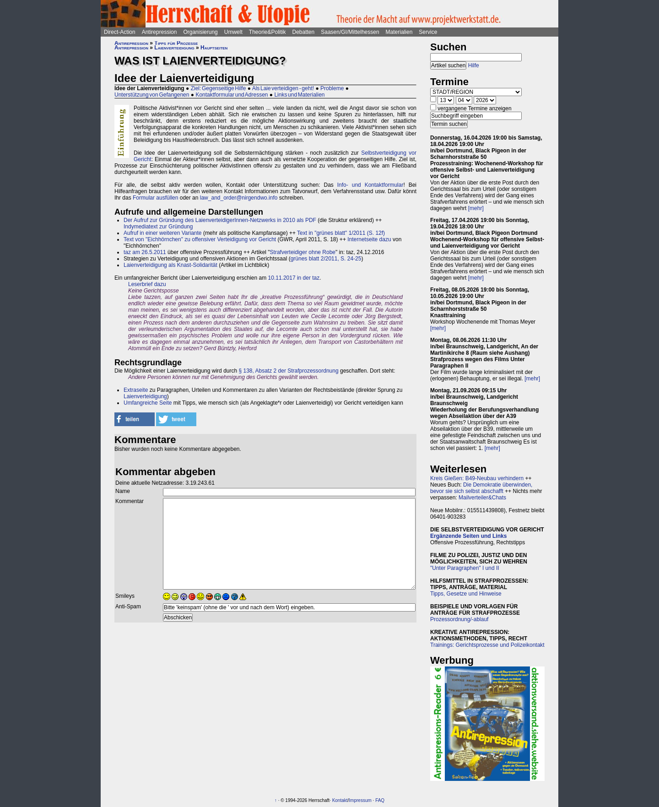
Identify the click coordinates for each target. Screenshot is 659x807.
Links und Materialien (299, 95)
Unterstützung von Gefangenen (151, 95)
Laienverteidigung (174, 47)
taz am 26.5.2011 (145, 252)
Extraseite (136, 390)
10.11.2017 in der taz (294, 278)
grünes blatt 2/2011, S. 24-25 (326, 258)
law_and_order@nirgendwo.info (239, 198)
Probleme (332, 88)
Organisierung (200, 32)
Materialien (399, 32)
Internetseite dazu (369, 239)
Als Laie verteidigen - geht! (283, 88)
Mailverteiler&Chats (482, 497)
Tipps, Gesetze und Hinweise (466, 593)
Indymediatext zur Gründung (158, 226)
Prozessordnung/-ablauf (459, 619)
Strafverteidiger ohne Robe (302, 252)
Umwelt (233, 32)
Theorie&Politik (267, 32)
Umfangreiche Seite (148, 403)
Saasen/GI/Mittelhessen (350, 32)
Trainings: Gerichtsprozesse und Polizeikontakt (487, 645)
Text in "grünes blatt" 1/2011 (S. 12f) (341, 233)
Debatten (303, 32)
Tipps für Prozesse (176, 43)
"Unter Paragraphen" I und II (464, 568)
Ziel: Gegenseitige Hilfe (218, 88)
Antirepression (159, 32)
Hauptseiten (213, 47)
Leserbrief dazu (147, 284)
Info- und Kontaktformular (370, 185)
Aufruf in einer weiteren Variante (163, 233)
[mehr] (476, 208)
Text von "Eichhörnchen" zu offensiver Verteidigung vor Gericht (200, 239)
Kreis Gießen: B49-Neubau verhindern (477, 478)
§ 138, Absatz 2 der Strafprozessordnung (288, 371)
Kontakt (340, 800)
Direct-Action (119, 32)
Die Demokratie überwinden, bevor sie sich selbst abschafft (481, 488)
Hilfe (473, 65)
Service (428, 32)
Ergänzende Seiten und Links (468, 536)
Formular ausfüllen (155, 198)
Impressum (360, 800)
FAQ (379, 800)
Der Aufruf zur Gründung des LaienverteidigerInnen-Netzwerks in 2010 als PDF (220, 220)
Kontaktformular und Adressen (231, 95)
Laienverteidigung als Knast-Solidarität (170, 265)
